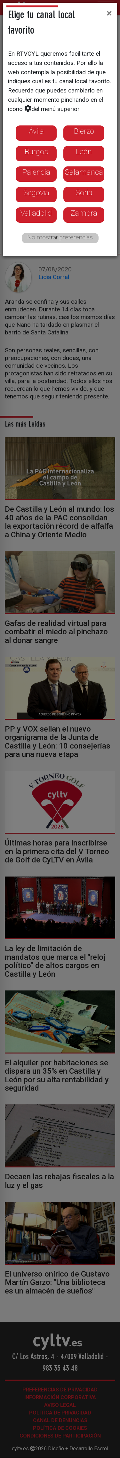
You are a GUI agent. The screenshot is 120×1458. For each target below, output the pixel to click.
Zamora (83, 213)
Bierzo (84, 131)
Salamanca (84, 172)
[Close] (109, 13)
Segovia (36, 192)
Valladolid (36, 213)
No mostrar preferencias (60, 237)
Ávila (36, 131)
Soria (84, 192)
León (84, 151)
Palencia (36, 172)
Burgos (36, 151)
